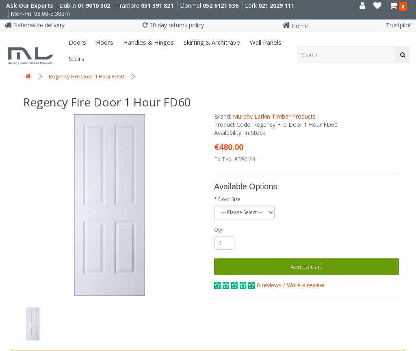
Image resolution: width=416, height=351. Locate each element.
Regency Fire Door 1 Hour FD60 (86, 76)
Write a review (305, 285)
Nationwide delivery (35, 25)
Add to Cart (306, 266)
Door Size (229, 199)
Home (295, 26)
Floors (103, 42)
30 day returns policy (173, 25)
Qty (218, 229)
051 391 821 (157, 5)
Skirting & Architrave (211, 42)
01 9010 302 (94, 5)
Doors (76, 42)
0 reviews (269, 285)
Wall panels (265, 42)
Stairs (75, 58)
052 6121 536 (220, 5)
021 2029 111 (276, 5)
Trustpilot (398, 25)
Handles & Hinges (147, 42)
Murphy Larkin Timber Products (274, 116)
